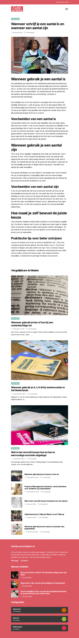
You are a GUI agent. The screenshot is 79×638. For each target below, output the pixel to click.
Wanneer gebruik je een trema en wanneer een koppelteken (44, 527)
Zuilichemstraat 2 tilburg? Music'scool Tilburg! (44, 514)
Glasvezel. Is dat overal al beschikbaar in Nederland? (43, 583)
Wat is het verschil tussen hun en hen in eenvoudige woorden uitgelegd (33, 454)
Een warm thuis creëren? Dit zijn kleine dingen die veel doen (43, 573)
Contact (24, 561)
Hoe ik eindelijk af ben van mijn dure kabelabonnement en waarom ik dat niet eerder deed (43, 592)
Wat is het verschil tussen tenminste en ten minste (46, 501)
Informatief (15, 19)
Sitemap (14, 561)
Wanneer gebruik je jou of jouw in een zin (41, 474)
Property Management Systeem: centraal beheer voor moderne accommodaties (45, 487)
